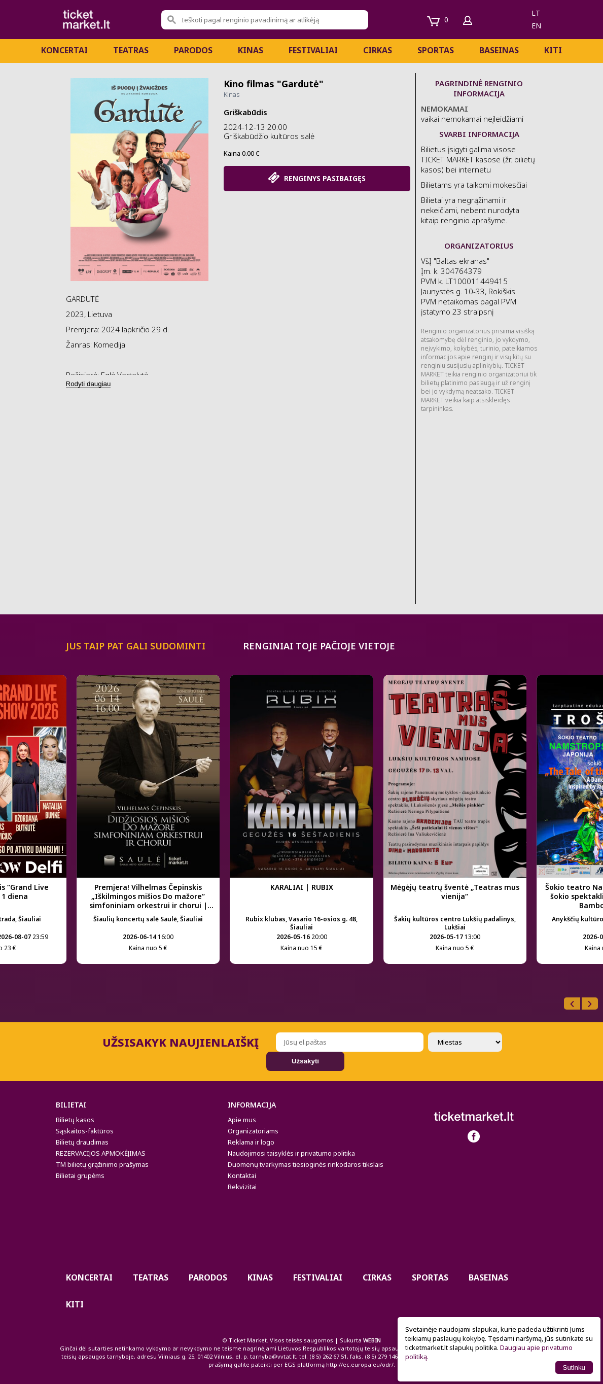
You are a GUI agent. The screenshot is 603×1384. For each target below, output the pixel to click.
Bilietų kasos (75, 1119)
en (536, 25)
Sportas (435, 50)
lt (535, 13)
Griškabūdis (245, 112)
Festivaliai (313, 50)
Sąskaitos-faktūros (85, 1130)
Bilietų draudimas (82, 1142)
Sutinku (574, 1367)
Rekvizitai (242, 1186)
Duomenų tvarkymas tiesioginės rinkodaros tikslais (305, 1164)
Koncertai (64, 50)
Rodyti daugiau (88, 384)
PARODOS (193, 50)
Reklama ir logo (251, 1142)
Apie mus (242, 1119)
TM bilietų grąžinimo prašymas (102, 1164)
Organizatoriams (253, 1130)
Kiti (553, 50)
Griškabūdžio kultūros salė (269, 136)
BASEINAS (499, 50)
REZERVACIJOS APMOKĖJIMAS (101, 1153)
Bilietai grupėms (80, 1175)
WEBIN (372, 1340)
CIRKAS (377, 50)
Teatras (131, 50)
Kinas (250, 50)
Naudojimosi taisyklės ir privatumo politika (291, 1153)
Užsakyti (305, 1061)
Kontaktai (242, 1175)
